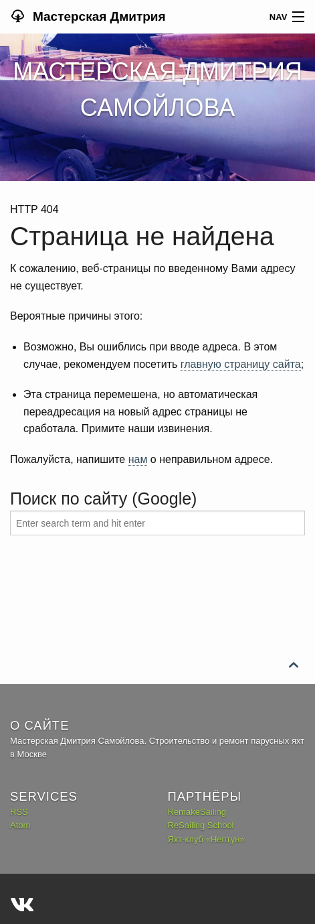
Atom (20, 825)
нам (138, 459)
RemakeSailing (197, 812)
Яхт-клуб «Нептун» (206, 839)
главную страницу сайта (241, 364)
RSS (19, 812)
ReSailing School (201, 825)
